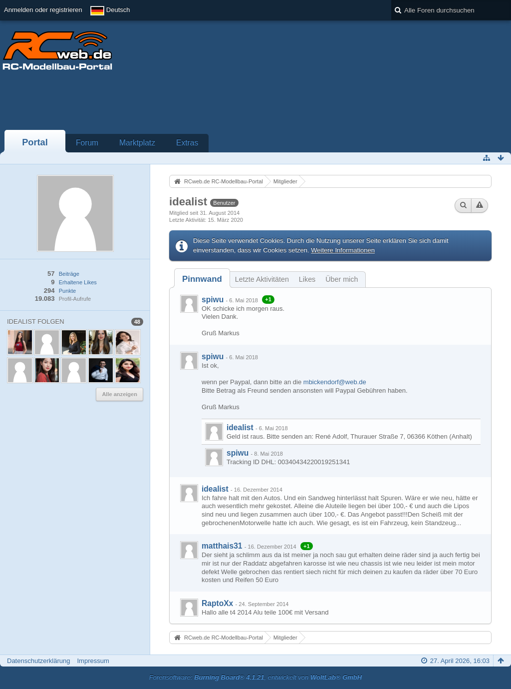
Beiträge (69, 274)
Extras (187, 142)
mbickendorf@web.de (334, 382)
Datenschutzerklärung (38, 661)
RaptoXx (217, 603)
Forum (87, 142)
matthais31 (222, 546)
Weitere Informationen (343, 250)
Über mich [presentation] (341, 279)
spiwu (213, 299)
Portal (35, 142)
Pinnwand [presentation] (202, 279)
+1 (268, 299)
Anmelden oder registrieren (43, 9)
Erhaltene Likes (78, 282)
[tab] (202, 279)
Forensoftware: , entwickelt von (255, 677)
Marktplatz (137, 142)
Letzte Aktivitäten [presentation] (262, 279)
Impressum (93, 661)
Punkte (67, 291)
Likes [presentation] (307, 279)
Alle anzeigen (119, 394)
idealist (240, 427)
